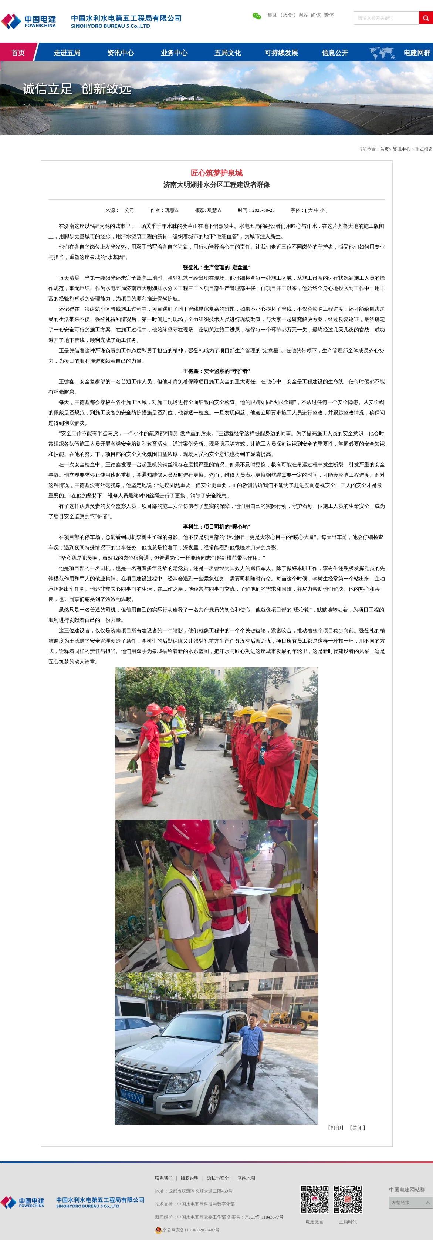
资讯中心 (120, 53)
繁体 (329, 15)
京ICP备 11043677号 (264, 1217)
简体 (316, 15)
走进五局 (67, 53)
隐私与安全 (218, 1178)
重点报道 (424, 149)
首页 (18, 53)
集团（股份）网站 (288, 15)
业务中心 (174, 53)
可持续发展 (281, 53)
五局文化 (227, 53)
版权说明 (190, 1178)
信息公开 (335, 53)
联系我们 (164, 1178)
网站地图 (246, 1178)
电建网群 (417, 53)
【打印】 (335, 1128)
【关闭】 (357, 1128)
